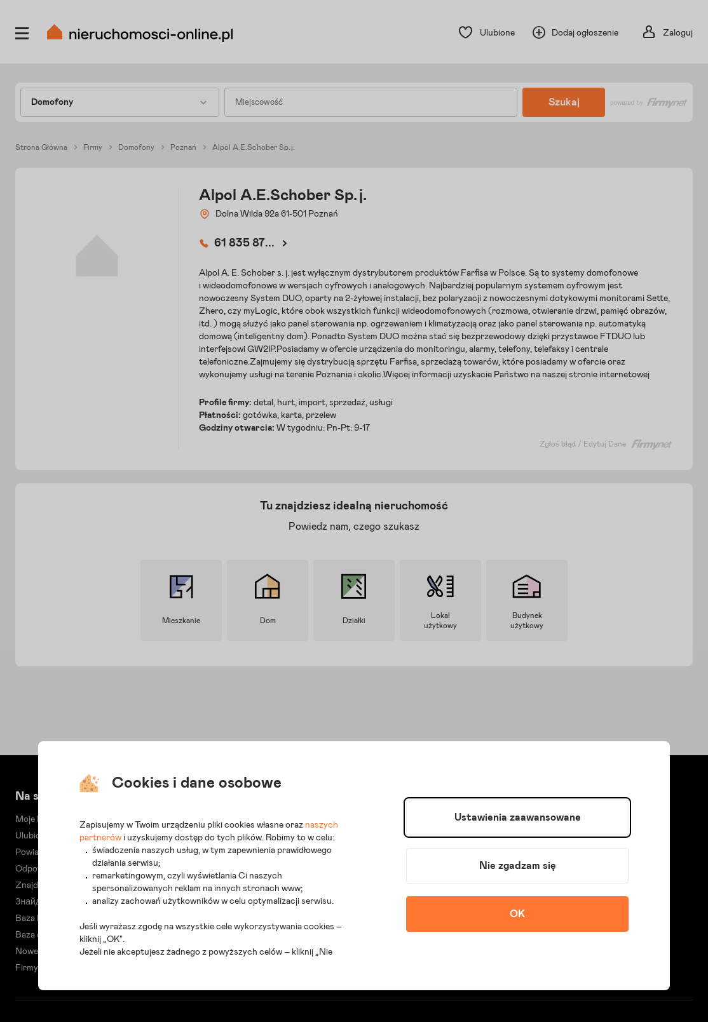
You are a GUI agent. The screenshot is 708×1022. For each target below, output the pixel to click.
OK (517, 914)
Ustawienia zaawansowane (517, 817)
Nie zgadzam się (517, 866)
